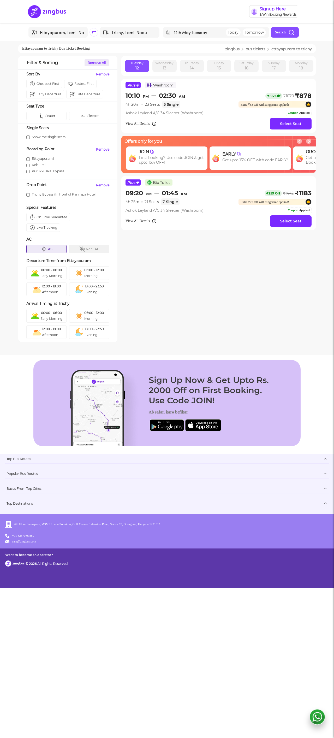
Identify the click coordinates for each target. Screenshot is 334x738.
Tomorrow (254, 32)
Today (233, 32)
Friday (219, 66)
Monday (301, 66)
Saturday (247, 66)
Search (285, 32)
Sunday (274, 66)
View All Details (141, 123)
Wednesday (164, 66)
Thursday (191, 66)
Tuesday (137, 66)
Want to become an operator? (204, 726)
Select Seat (290, 123)
